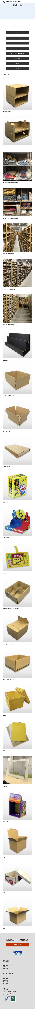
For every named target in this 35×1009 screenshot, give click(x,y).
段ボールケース (18, 32)
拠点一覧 (5, 968)
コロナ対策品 (17, 58)
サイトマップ (7, 994)
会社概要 (5, 966)
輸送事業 (5, 978)
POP (17, 43)
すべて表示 (7, 74)
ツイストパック (6, 466)
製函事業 (5, 983)
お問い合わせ (17, 944)
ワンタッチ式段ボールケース (9, 395)
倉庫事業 (5, 981)
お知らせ (5, 989)
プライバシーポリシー (9, 991)
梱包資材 (17, 63)
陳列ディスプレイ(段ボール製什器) (17, 53)
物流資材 (17, 68)
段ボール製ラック (17, 48)
